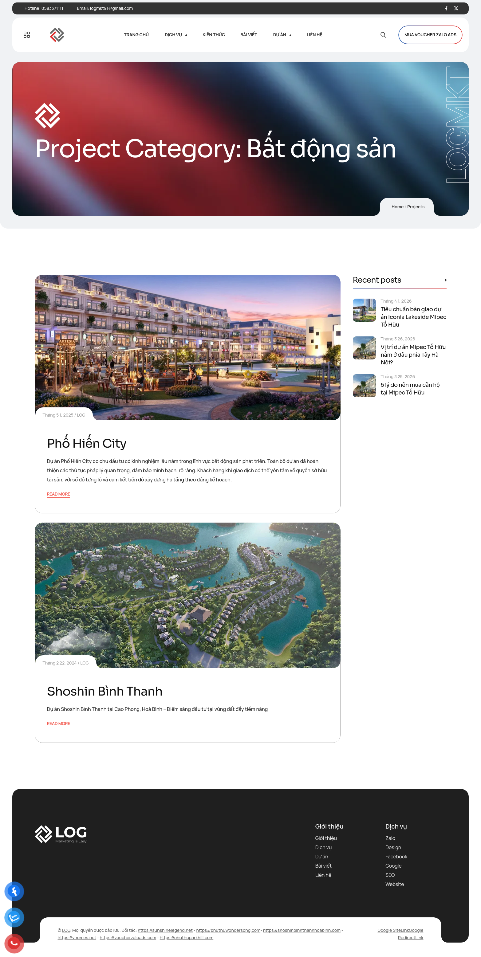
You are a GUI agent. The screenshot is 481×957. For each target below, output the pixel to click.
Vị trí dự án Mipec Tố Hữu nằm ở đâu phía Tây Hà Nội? (413, 355)
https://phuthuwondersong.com (228, 930)
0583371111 (52, 8)
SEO (390, 875)
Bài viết (248, 34)
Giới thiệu (326, 838)
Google (393, 865)
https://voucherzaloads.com (128, 937)
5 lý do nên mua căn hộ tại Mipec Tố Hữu (410, 389)
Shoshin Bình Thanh (105, 691)
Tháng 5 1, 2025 (58, 415)
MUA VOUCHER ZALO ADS (430, 34)
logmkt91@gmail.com (111, 8)
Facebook (396, 856)
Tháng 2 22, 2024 (60, 663)
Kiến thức (214, 34)
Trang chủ (136, 34)
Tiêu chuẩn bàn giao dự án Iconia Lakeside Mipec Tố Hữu (414, 317)
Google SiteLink (393, 930)
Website (394, 884)
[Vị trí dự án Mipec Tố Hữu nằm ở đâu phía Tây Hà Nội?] (364, 347)
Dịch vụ (173, 34)
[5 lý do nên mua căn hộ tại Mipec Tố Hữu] (364, 385)
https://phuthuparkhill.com (187, 937)
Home (398, 207)
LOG (81, 415)
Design (393, 847)
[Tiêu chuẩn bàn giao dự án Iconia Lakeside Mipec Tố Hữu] (364, 310)
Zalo (390, 838)
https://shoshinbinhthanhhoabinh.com (302, 930)
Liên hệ (314, 34)
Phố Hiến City (86, 443)
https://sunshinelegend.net (165, 930)
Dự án (279, 34)
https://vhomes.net (77, 937)
